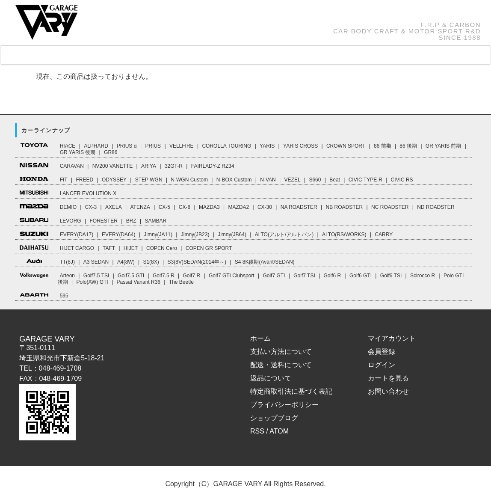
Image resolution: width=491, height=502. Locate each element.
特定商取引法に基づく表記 (291, 391)
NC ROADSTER (389, 207)
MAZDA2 (238, 207)
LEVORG (70, 221)
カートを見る (388, 378)
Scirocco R (422, 276)
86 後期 (408, 146)
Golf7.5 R (164, 276)
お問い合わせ (388, 391)
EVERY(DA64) (118, 235)
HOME (35, 55)
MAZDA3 (209, 207)
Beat (334, 180)
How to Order (232, 55)
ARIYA (148, 166)
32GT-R (174, 166)
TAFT (109, 248)
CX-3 (91, 207)
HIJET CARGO (77, 248)
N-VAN (267, 180)
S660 (315, 180)
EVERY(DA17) (76, 235)
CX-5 (164, 207)
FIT (64, 180)
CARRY (384, 235)
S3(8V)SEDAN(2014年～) (197, 262)
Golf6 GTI (360, 276)
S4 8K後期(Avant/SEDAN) (265, 262)
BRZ (131, 221)
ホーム (260, 338)
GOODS (143, 55)
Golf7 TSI (304, 276)
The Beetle (181, 282)
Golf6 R (332, 276)
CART (335, 55)
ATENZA (140, 207)
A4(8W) (126, 262)
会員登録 (381, 351)
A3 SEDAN (96, 262)
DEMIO (68, 207)
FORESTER (103, 221)
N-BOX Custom (234, 180)
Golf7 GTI (274, 276)
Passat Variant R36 (139, 282)
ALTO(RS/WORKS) (344, 235)
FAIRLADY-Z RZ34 (212, 166)
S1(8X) (151, 262)
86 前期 (382, 146)
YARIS (267, 146)
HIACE (68, 146)
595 (64, 296)
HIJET (131, 248)
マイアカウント (392, 338)
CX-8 (184, 207)
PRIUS (153, 146)
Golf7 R (191, 276)
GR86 (110, 152)
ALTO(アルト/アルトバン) (284, 235)
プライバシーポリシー (284, 404)
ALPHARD (96, 146)
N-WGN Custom (189, 180)
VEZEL (292, 180)
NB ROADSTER (344, 207)
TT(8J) (67, 262)
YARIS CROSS (300, 146)
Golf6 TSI (391, 276)
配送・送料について (281, 364)
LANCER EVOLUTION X (88, 193)
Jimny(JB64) (232, 235)
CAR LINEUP (88, 55)
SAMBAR (155, 221)
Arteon (67, 276)
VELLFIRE (181, 146)
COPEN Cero (161, 248)
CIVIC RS (402, 180)
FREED (84, 180)
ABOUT (288, 55)
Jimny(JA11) (158, 235)
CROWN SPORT (345, 146)
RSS (257, 431)
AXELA (113, 207)
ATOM (279, 431)
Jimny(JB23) (195, 235)
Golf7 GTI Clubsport (231, 276)
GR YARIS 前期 (443, 146)
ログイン (381, 364)
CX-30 (264, 207)
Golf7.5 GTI (131, 276)
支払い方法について (281, 351)
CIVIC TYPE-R (365, 180)
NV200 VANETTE (112, 166)
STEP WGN (149, 180)
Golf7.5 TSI (96, 276)
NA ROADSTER (299, 207)
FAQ (183, 55)
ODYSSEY (114, 180)
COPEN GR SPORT (209, 248)
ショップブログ (274, 418)
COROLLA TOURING (226, 146)
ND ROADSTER (435, 207)
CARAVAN (72, 166)
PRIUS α (127, 146)
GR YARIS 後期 (78, 152)
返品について (270, 378)
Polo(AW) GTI (92, 282)
